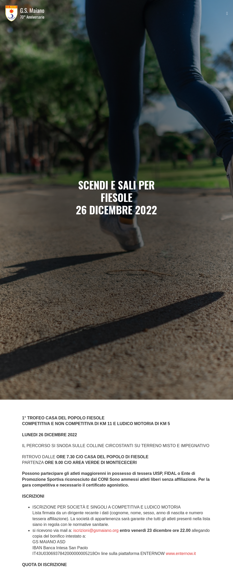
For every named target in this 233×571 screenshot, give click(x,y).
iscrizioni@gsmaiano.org (96, 530)
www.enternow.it (181, 553)
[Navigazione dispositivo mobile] (227, 13)
